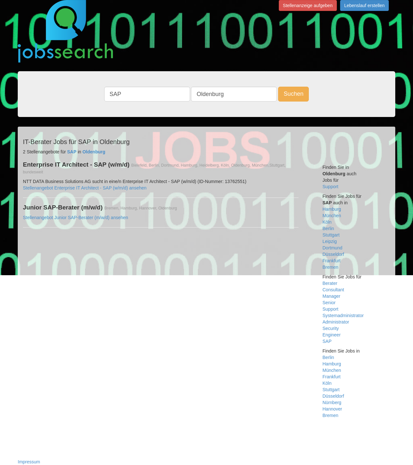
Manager (331, 296)
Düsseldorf (333, 254)
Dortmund (332, 247)
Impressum (29, 461)
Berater (330, 283)
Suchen (293, 94)
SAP (327, 341)
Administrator (336, 322)
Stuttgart (331, 234)
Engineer (332, 334)
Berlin (328, 228)
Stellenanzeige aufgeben (308, 5)
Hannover (332, 409)
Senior (329, 302)
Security (331, 328)
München (332, 215)
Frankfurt (332, 260)
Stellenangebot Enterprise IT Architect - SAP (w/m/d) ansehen (84, 187)
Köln (327, 222)
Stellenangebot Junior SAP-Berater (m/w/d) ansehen (75, 217)
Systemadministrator (343, 315)
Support (330, 186)
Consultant (333, 289)
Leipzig (330, 241)
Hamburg (332, 209)
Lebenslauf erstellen (364, 5)
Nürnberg (332, 402)
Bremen (330, 267)
